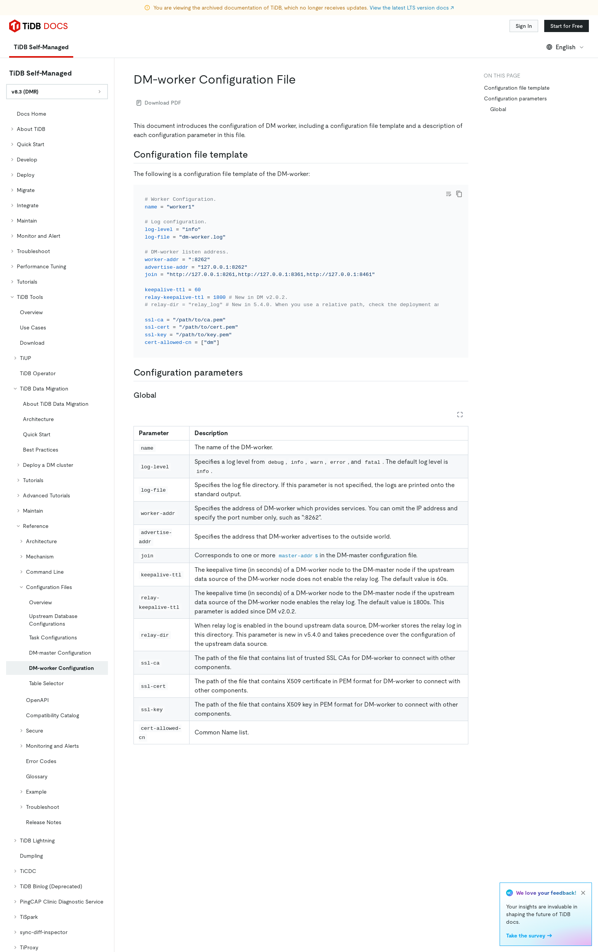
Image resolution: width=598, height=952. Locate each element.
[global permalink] (162, 395)
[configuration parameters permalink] (249, 372)
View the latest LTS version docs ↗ (412, 8)
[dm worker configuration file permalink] (302, 79)
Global (498, 109)
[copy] (459, 194)
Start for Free (566, 26)
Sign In (524, 26)
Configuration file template (517, 88)
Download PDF (159, 103)
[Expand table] (460, 414)
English (565, 47)
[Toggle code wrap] (448, 194)
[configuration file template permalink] (254, 154)
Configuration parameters (515, 98)
